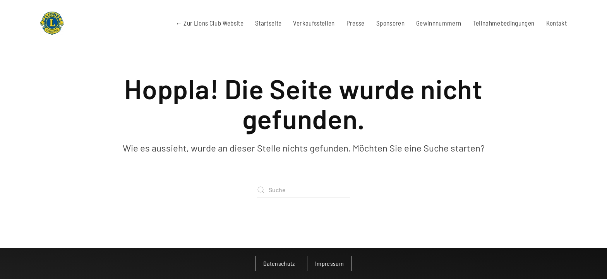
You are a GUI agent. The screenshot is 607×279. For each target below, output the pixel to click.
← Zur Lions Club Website (209, 23)
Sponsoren (390, 23)
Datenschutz (279, 263)
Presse (355, 23)
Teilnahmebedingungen (504, 23)
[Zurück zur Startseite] (51, 23)
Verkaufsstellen (313, 23)
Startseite (268, 23)
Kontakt (556, 23)
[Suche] (303, 190)
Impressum (329, 263)
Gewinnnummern (438, 23)
